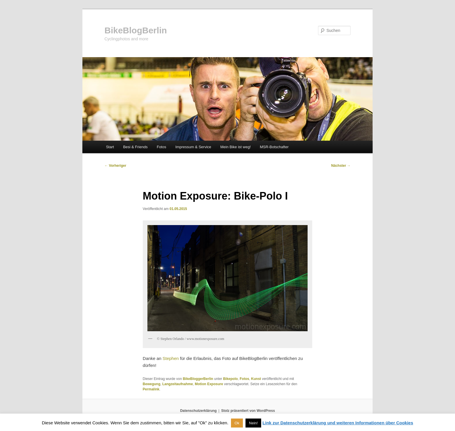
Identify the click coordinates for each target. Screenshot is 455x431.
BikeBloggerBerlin (198, 379)
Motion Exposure (209, 384)
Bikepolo (230, 379)
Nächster (341, 166)
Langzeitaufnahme (177, 384)
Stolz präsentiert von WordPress (248, 411)
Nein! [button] (253, 423)
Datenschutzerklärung (198, 411)
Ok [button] (236, 423)
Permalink (151, 389)
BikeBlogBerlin (135, 30)
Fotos (161, 147)
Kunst (256, 379)
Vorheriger (115, 166)
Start (110, 147)
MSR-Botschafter (274, 147)
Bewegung (151, 384)
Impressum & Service (193, 147)
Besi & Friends (135, 147)
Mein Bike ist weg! (235, 147)
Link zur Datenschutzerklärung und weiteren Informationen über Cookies (338, 422)
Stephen (170, 358)
